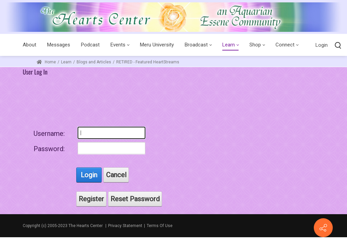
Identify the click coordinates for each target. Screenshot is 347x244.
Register (91, 199)
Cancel (116, 175)
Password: (49, 149)
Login (321, 45)
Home (46, 62)
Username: (49, 133)
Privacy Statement (125, 225)
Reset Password (135, 199)
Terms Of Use (159, 225)
